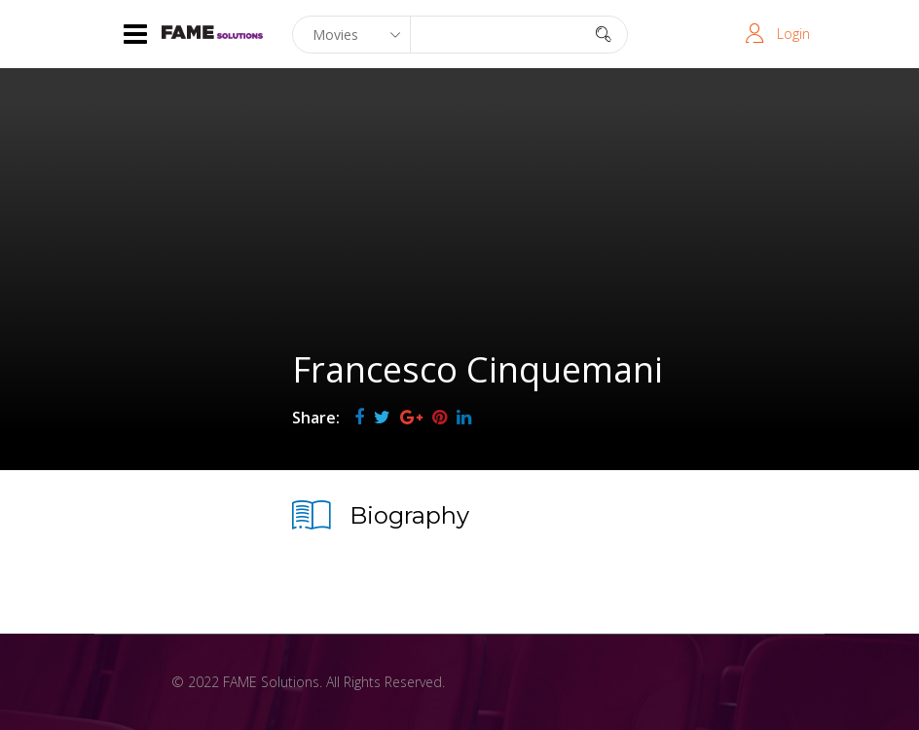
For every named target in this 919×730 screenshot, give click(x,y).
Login (793, 33)
